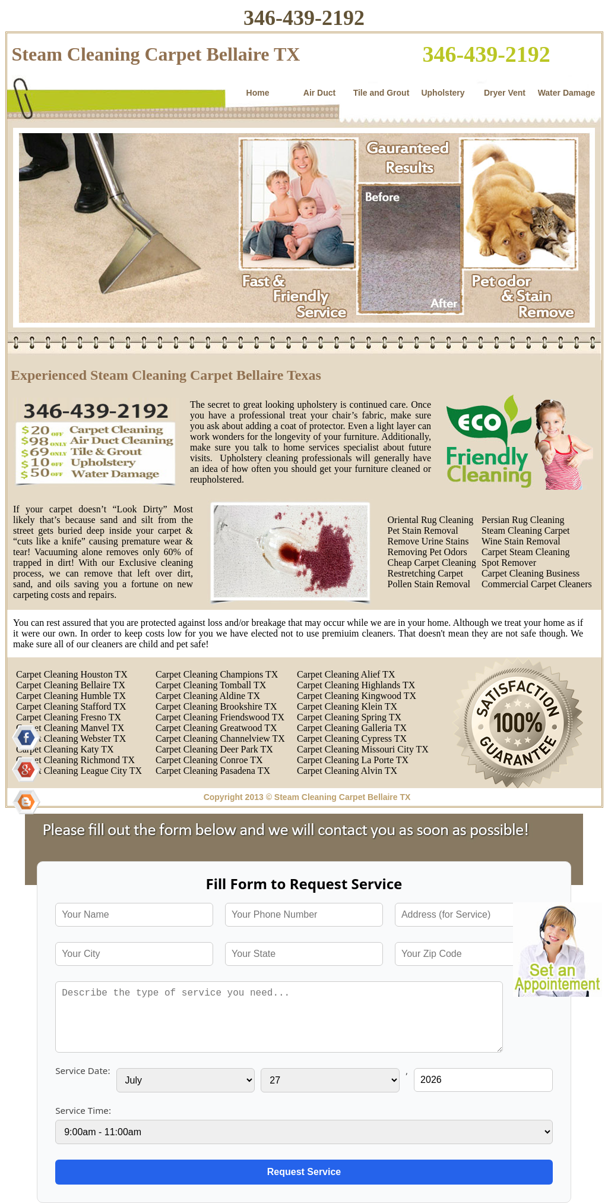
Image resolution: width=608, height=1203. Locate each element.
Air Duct (319, 92)
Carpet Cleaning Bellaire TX (70, 685)
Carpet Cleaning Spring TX (349, 717)
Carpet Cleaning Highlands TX (356, 685)
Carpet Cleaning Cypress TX (352, 738)
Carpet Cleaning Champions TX (217, 674)
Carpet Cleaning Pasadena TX (213, 771)
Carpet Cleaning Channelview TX (220, 738)
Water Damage (567, 92)
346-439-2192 (304, 18)
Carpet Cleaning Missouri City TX (363, 749)
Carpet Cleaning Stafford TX (71, 706)
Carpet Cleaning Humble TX (71, 696)
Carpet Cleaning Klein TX (347, 706)
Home (258, 92)
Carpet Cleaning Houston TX (72, 674)
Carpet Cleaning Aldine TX (208, 696)
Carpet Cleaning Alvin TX (347, 771)
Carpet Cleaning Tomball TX (211, 685)
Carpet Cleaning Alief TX (346, 674)
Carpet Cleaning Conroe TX (209, 760)
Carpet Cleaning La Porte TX (352, 760)
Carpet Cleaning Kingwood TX (356, 696)
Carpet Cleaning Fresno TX (68, 717)
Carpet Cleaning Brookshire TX (216, 706)
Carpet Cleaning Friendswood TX (220, 717)
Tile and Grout (381, 92)
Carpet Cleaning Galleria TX (352, 728)
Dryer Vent (504, 92)
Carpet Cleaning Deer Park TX (214, 749)
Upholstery (442, 92)
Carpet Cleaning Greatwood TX (216, 728)
